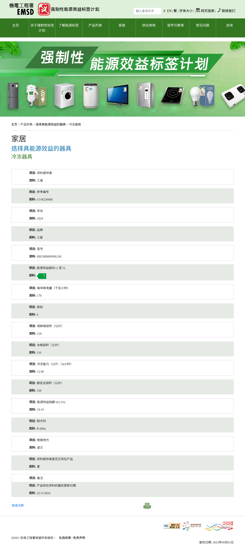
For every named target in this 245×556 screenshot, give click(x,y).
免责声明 (79, 537)
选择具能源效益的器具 (51, 124)
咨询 (229, 25)
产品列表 (95, 25)
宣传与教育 (175, 25)
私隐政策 (65, 537)
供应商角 (149, 25)
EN (169, 11)
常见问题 (202, 25)
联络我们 (228, 11)
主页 (15, 25)
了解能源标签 (68, 25)
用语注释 (18, 505)
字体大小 (186, 11)
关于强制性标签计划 (42, 28)
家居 (122, 25)
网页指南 (207, 11)
